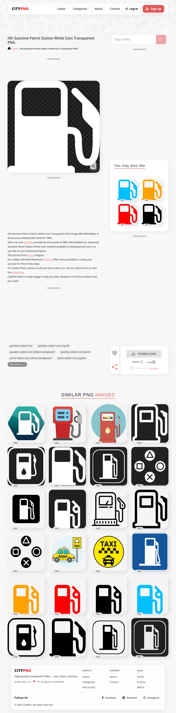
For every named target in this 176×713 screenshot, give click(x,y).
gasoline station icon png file (53, 345)
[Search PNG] (134, 39)
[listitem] (109, 697)
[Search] (161, 39)
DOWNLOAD (143, 354)
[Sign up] (153, 9)
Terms (140, 676)
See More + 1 (17, 364)
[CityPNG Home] (20, 8)
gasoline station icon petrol (75, 352)
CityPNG (28, 242)
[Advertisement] (53, 69)
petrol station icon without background (31, 358)
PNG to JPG (88, 687)
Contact (114, 682)
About (98, 9)
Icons (31, 255)
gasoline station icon (21, 345)
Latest (61, 9)
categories (18, 272)
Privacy (141, 682)
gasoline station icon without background (32, 352)
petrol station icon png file (71, 358)
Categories (80, 9)
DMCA (140, 687)
